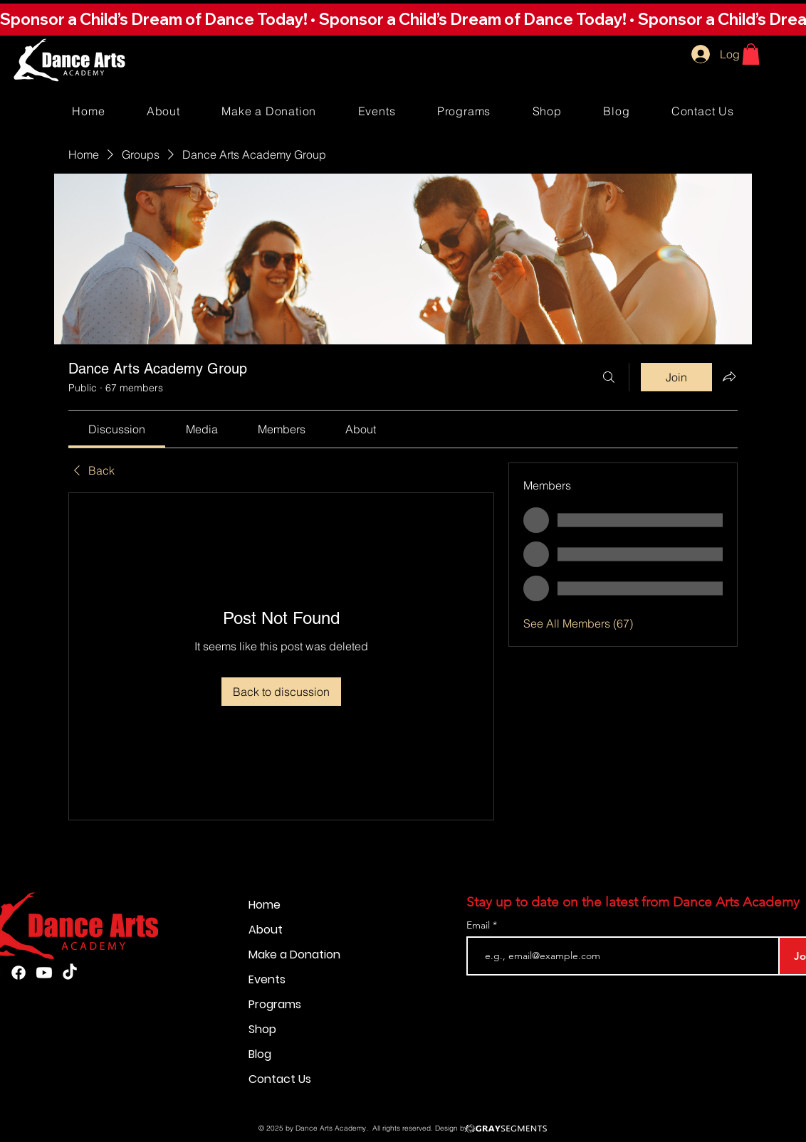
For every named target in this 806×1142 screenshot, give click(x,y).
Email (479, 925)
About (265, 929)
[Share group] (729, 376)
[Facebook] (18, 972)
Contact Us (279, 1079)
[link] (116, 429)
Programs (274, 1004)
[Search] (608, 377)
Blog (259, 1054)
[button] (403, 19)
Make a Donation (294, 954)
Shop (262, 1029)
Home (264, 905)
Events (267, 979)
